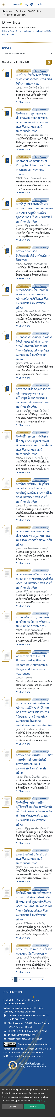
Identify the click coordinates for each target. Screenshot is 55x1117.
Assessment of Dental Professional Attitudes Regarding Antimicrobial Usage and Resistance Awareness (32, 664)
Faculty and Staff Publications (30, 11)
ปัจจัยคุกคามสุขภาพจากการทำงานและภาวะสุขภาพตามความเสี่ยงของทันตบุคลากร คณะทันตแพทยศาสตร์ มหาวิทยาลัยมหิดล (32, 122)
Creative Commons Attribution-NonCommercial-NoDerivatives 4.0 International (27, 1052)
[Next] (42, 979)
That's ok (34, 1106)
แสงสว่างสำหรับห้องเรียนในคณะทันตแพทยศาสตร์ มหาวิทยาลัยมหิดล (32, 858)
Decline (12, 1106)
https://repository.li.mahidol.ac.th (25, 1038)
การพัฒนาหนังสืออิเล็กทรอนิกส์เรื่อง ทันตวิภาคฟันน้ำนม (33, 255)
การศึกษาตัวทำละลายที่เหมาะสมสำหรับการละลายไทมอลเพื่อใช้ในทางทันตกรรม (34, 79)
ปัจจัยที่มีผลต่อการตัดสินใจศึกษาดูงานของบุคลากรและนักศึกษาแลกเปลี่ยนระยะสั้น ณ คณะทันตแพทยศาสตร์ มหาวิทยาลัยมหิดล (34, 445)
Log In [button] (39, 4)
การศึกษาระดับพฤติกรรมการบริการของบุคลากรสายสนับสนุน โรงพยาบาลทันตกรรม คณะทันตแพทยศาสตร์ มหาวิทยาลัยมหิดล (33, 398)
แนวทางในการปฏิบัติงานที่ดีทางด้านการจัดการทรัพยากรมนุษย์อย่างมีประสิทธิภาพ (33, 621)
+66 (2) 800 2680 (28, 1030)
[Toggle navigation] (49, 4)
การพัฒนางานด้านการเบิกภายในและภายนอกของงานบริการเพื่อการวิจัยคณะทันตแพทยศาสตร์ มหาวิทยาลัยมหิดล (32, 298)
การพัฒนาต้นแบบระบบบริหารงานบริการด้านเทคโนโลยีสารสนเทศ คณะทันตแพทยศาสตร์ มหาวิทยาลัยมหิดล (34, 764)
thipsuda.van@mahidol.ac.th (21, 1034)
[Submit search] (26, 4)
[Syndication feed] (49, 62)
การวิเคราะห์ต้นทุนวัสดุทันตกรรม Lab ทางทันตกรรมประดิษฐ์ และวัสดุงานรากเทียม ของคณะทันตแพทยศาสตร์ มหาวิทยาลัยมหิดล (34, 492)
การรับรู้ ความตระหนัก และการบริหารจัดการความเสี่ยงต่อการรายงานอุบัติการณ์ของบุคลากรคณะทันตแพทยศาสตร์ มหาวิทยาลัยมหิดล (34, 212)
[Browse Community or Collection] (27, 53)
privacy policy (38, 1100)
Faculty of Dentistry (16, 14)
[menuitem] (31, 4)
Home (9, 11)
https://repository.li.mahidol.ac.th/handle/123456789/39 (26, 32)
